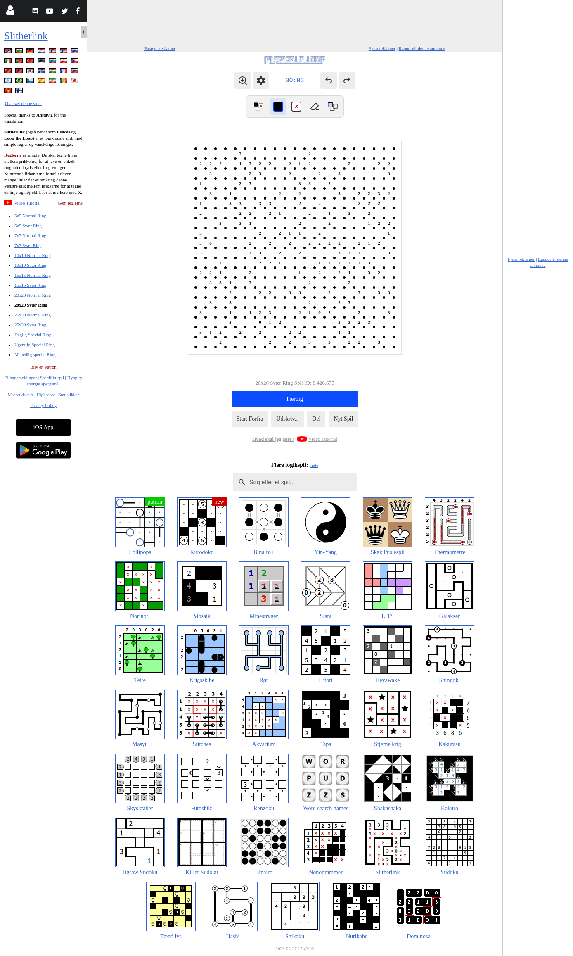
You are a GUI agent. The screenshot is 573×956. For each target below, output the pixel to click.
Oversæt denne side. (23, 103)
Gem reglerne (70, 202)
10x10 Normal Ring (32, 255)
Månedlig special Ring (35, 354)
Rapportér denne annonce (422, 48)
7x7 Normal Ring (30, 235)
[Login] (10, 12)
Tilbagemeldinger (21, 377)
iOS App (43, 427)
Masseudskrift (20, 394)
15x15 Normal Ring (32, 275)
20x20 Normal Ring (32, 295)
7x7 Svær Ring (28, 245)
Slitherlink (26, 35)
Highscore (46, 394)
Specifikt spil (52, 377)
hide (314, 465)
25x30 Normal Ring (32, 314)
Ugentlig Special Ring (34, 344)
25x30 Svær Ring (30, 324)
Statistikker (68, 394)
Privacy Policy (43, 405)
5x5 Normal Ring (30, 215)
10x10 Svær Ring (30, 265)
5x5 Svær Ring (28, 225)
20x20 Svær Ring (30, 304)
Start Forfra (250, 419)
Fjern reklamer (382, 48)
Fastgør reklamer (159, 48)
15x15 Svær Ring (30, 285)
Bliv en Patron (43, 366)
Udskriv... (287, 419)
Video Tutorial (27, 202)
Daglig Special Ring (32, 334)
